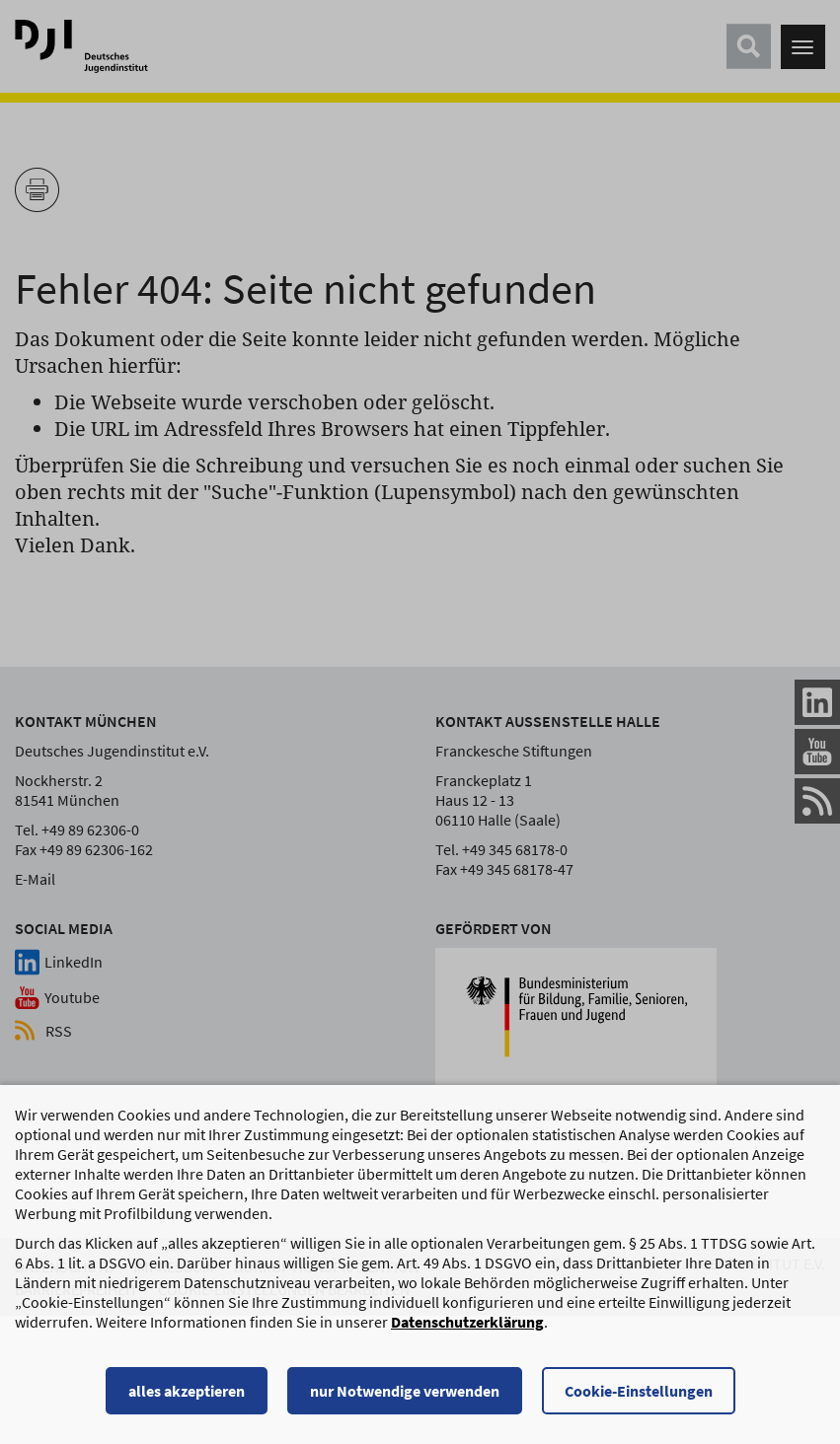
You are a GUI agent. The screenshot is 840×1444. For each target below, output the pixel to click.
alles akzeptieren (186, 1399)
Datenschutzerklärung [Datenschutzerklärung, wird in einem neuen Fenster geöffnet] (467, 1330)
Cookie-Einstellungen (639, 1399)
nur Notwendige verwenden (404, 1399)
